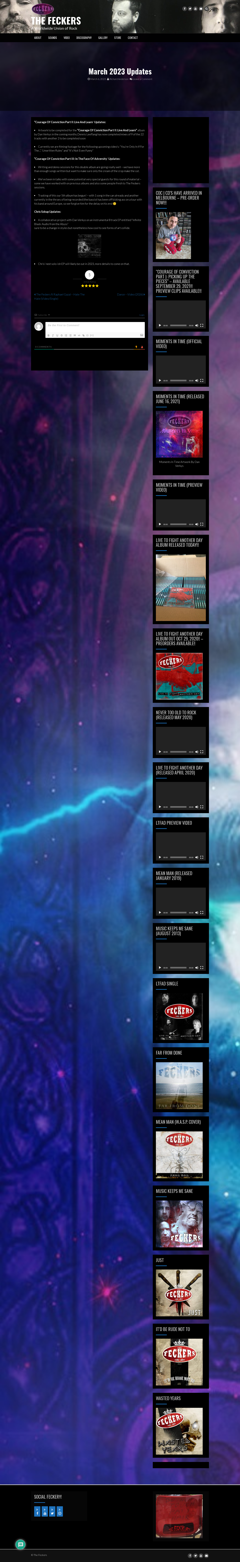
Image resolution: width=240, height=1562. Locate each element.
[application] (181, 314)
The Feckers (56, 20)
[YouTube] (45, 1511)
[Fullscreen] (201, 325)
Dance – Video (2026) (130, 294)
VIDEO (67, 37)
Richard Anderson (117, 78)
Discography (84, 37)
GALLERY (103, 37)
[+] (92, 335)
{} (87, 335)
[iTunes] (60, 1511)
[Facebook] (37, 1511)
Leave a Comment (141, 78)
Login (141, 314)
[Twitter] (52, 1511)
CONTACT (133, 37)
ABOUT (38, 37)
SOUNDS (52, 37)
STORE (117, 37)
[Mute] (196, 325)
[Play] (160, 325)
